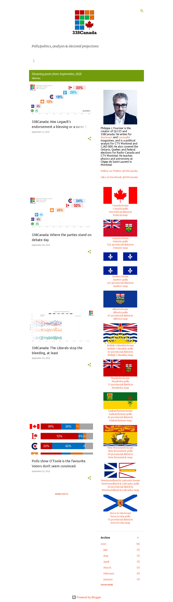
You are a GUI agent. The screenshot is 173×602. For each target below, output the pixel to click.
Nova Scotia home (120, 513)
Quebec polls (120, 279)
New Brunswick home (120, 447)
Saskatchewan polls (120, 414)
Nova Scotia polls (120, 516)
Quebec (54, 61)
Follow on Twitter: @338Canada (119, 170)
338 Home (37, 61)
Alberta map (120, 318)
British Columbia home (120, 345)
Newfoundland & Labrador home (120, 480)
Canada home (120, 205)
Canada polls (120, 208)
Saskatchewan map (120, 420)
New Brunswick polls (120, 450)
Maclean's (106, 137)
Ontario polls (120, 241)
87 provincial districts (120, 315)
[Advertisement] (60, 171)
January (108, 579)
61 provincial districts (120, 417)
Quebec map (120, 286)
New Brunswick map (120, 457)
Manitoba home (120, 378)
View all (36, 78)
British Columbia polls (120, 348)
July (105, 549)
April (106, 561)
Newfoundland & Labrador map (120, 490)
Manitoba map (120, 387)
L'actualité (124, 137)
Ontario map (120, 247)
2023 (103, 544)
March (107, 567)
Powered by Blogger (86, 597)
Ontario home (120, 238)
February (108, 573)
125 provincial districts (120, 282)
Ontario (71, 61)
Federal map (120, 215)
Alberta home (120, 309)
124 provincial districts (120, 244)
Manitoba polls (120, 381)
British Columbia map (120, 355)
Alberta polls (120, 312)
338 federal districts (120, 211)
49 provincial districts (120, 454)
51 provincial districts (120, 519)
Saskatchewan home (120, 410)
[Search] (142, 11)
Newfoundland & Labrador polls (120, 483)
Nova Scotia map (120, 522)
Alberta (88, 61)
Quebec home (120, 276)
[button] (89, 139)
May (105, 555)
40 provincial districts (120, 486)
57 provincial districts (120, 384)
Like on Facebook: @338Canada (119, 177)
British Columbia (110, 61)
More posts (61, 494)
